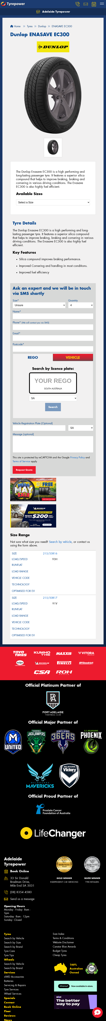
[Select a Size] (53, 202)
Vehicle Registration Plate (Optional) (33, 423)
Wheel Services (12, 965)
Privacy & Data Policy (23, 1012)
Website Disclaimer (63, 913)
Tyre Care (9, 922)
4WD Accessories (14, 948)
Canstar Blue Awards (64, 918)
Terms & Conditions (63, 909)
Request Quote (24, 469)
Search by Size (12, 914)
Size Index (58, 905)
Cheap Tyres (59, 926)
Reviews (9, 987)
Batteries (8, 952)
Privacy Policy (77, 457)
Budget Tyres (60, 922)
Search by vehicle (60, 513)
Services (9, 944)
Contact (9, 974)
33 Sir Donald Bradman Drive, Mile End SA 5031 (22, 853)
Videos (8, 996)
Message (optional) (23, 434)
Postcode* (18, 344)
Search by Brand (13, 918)
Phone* (31, 322)
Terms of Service (21, 461)
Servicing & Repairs (15, 956)
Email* (16, 333)
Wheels (9, 931)
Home (15, 26)
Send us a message (22, 870)
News (8, 991)
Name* (17, 311)
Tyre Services (11, 961)
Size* (16, 300)
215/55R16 (50, 525)
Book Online (12, 978)
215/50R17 (50, 569)
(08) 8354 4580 (21, 863)
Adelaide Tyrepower (53, 12)
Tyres (7, 905)
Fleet (7, 982)
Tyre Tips (9, 926)
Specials (9, 969)
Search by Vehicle (14, 909)
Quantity (73, 300)
